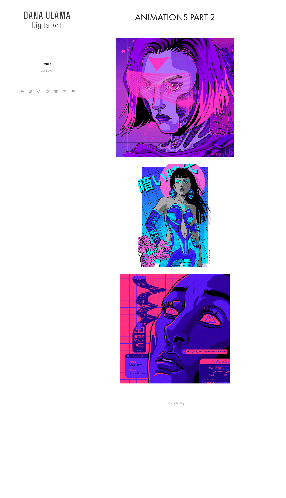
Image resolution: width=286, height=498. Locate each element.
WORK (47, 64)
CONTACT (47, 71)
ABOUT (47, 57)
